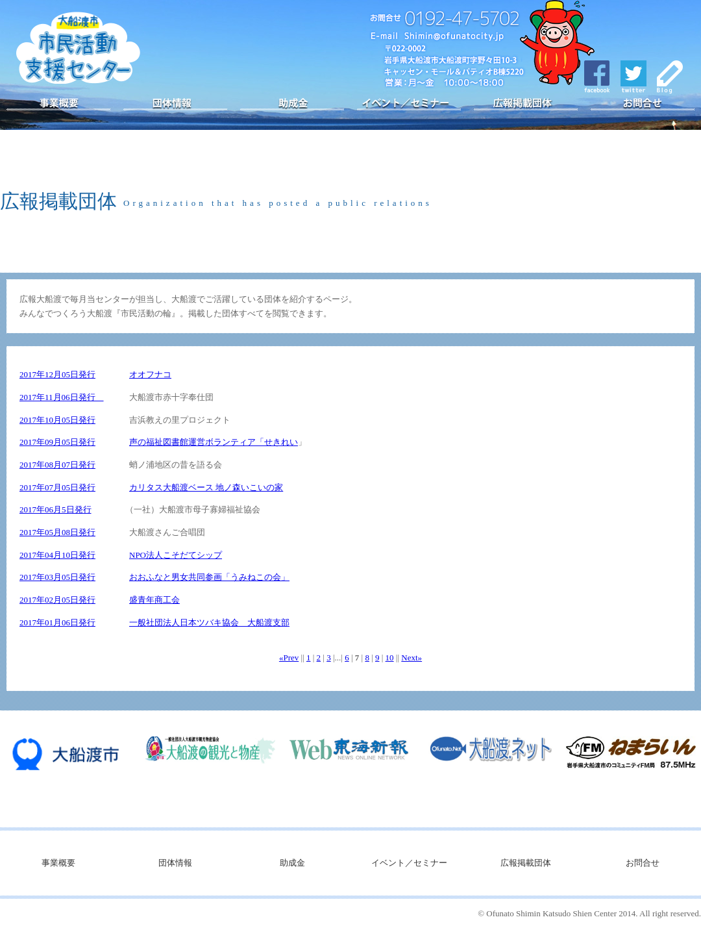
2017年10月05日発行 (57, 420)
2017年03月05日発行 (57, 577)
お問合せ (643, 103)
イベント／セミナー (409, 103)
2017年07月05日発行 (57, 487)
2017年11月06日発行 (61, 397)
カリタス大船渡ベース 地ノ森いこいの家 (206, 487)
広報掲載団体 (526, 103)
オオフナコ (150, 374)
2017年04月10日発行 (57, 555)
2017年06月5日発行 (55, 509)
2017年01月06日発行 (57, 622)
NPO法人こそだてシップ (175, 555)
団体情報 (175, 103)
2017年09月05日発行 (57, 442)
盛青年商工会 (154, 600)
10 (390, 657)
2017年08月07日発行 (57, 465)
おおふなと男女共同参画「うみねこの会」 (209, 577)
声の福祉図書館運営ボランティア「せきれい (213, 442)
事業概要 (58, 103)
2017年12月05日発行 (57, 374)
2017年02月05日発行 (57, 600)
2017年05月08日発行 (57, 532)
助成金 (292, 103)
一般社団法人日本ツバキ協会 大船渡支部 (209, 622)
